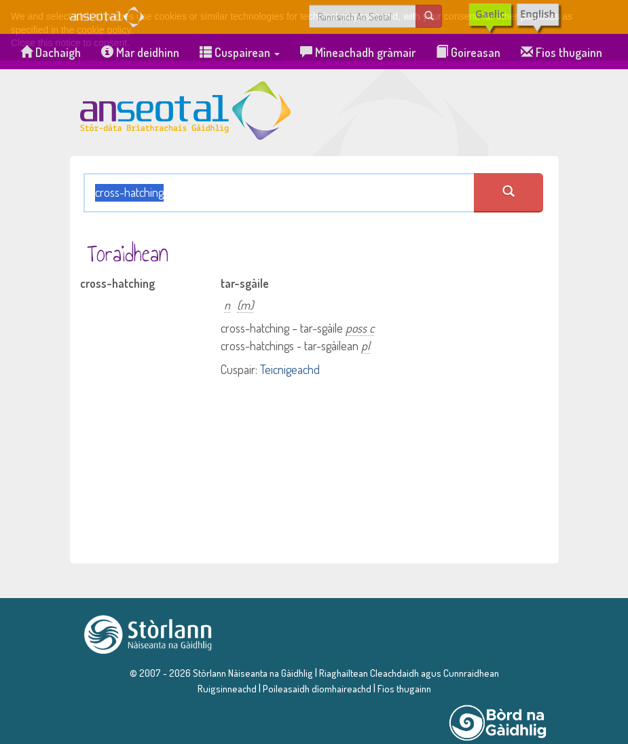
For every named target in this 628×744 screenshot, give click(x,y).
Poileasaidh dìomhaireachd (317, 688)
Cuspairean (240, 52)
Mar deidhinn (140, 52)
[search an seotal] (508, 192)
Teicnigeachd (290, 369)
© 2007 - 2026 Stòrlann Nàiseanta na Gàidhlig (221, 673)
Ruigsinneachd (227, 688)
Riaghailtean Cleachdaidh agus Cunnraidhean (408, 673)
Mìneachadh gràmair (357, 52)
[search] (429, 16)
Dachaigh (50, 52)
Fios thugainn (561, 52)
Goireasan (468, 52)
